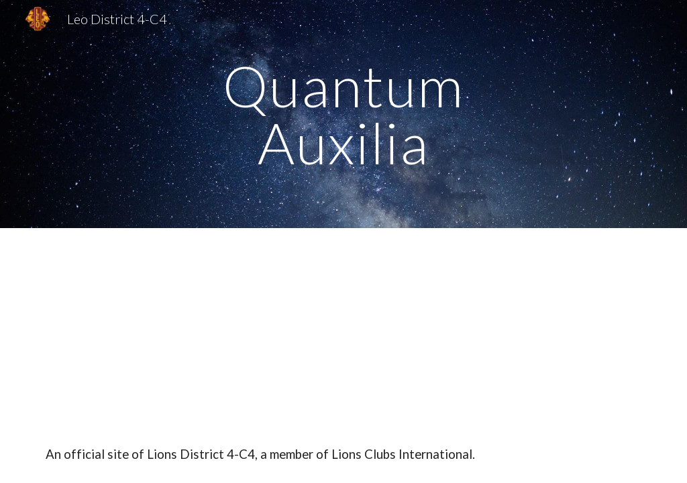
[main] (343, 114)
